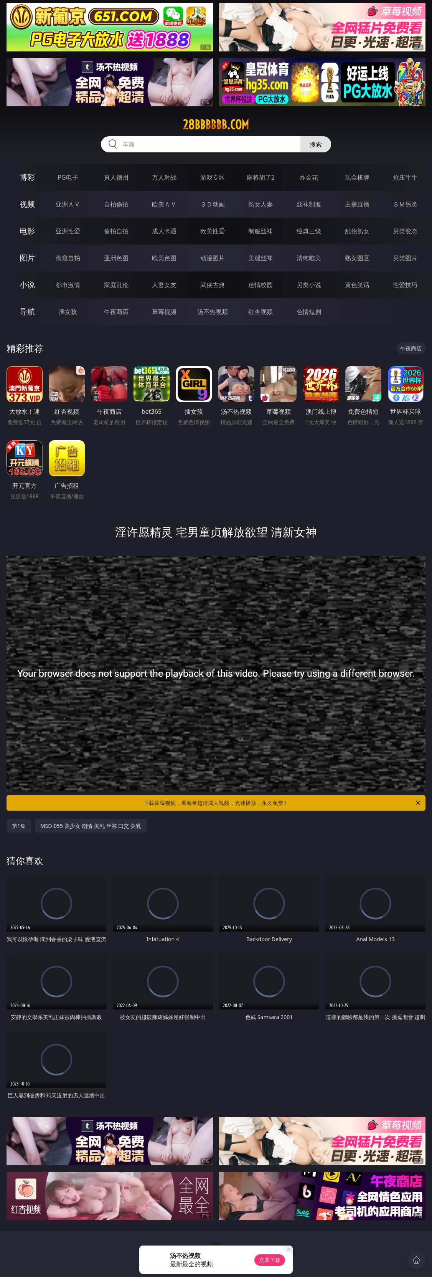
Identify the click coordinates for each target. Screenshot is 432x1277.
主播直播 (357, 204)
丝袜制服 (309, 204)
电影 (27, 231)
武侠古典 (212, 285)
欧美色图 (164, 258)
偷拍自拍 (116, 231)
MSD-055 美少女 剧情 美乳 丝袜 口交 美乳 (90, 825)
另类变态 (405, 231)
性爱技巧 (405, 285)
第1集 (19, 825)
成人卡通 (164, 231)
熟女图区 (357, 258)
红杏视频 (260, 311)
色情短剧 (309, 311)
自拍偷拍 (116, 204)
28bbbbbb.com (216, 124)
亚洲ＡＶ (68, 204)
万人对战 (164, 177)
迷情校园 (260, 285)
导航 (27, 311)
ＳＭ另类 (405, 204)
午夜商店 (116, 311)
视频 (27, 204)
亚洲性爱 (68, 231)
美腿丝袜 (260, 258)
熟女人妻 (260, 204)
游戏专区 (212, 177)
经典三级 (309, 231)
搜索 (316, 144)
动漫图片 (212, 258)
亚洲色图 (116, 258)
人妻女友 (164, 285)
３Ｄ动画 (212, 204)
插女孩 (68, 311)
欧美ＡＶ (164, 204)
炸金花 (309, 177)
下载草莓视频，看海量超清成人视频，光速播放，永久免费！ (282, 803)
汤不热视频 (212, 311)
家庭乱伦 (116, 285)
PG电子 (68, 177)
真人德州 (116, 177)
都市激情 (68, 285)
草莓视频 (164, 311)
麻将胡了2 (261, 177)
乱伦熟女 (357, 231)
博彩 (27, 177)
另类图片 (405, 258)
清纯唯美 (309, 258)
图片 (27, 258)
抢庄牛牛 (405, 177)
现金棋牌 (357, 177)
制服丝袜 (260, 231)
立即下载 (269, 1260)
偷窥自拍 (68, 258)
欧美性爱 (212, 231)
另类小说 (309, 285)
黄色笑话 (357, 285)
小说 (27, 284)
